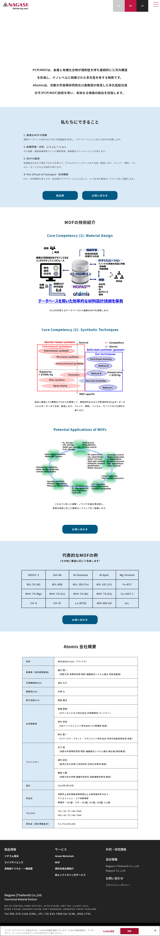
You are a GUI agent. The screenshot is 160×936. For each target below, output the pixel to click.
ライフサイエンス (13, 862)
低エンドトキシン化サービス (70, 875)
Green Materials (64, 856)
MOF (57, 862)
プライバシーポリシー (118, 885)
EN (130, 5)
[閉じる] (155, 930)
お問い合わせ (114, 878)
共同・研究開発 (116, 849)
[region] (80, 931)
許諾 (129, 931)
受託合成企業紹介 (64, 868)
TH (118, 5)
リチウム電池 (11, 856)
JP (142, 5)
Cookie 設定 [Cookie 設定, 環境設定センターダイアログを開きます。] (108, 931)
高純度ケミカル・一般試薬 (18, 868)
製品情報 (10, 849)
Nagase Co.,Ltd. (116, 870)
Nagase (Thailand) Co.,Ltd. (123, 866)
